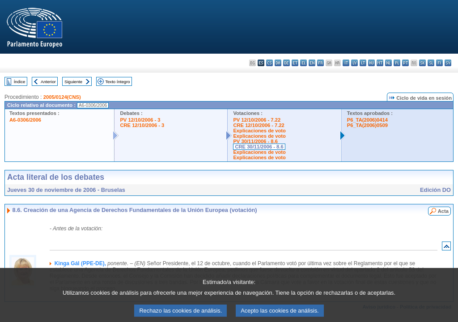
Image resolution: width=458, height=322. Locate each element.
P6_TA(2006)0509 (367, 125)
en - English (312, 62)
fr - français (320, 62)
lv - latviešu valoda (354, 62)
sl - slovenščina (431, 62)
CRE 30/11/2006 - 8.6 (259, 146)
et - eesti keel (295, 62)
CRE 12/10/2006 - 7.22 (258, 125)
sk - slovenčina (422, 62)
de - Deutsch (286, 62)
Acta (443, 211)
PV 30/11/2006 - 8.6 (255, 141)
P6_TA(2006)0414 (367, 120)
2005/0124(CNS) (62, 97)
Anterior (48, 81)
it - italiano (346, 62)
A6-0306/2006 (25, 120)
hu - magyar (371, 62)
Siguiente (73, 81)
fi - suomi (439, 62)
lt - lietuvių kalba (363, 62)
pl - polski (397, 62)
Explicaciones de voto (259, 130)
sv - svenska (448, 62)
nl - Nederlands (388, 62)
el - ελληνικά (303, 62)
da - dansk (278, 62)
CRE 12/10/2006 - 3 (142, 125)
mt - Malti (380, 62)
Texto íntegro (117, 81)
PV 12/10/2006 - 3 (140, 120)
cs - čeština (269, 62)
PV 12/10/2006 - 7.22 (256, 120)
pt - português (405, 62)
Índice (19, 81)
